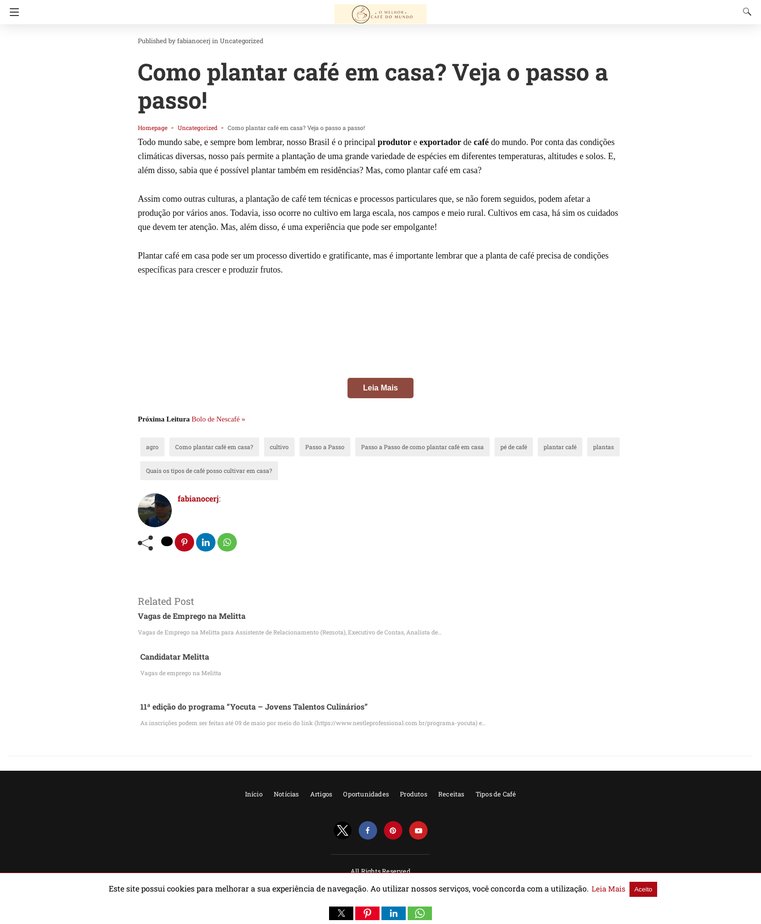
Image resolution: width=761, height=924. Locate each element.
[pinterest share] (185, 542)
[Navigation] (12, 12)
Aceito (605, 888)
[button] (341, 913)
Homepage (150, 127)
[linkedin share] (206, 542)
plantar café (508, 446)
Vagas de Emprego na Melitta (187, 616)
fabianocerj (186, 41)
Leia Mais (380, 388)
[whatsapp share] (228, 542)
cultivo (263, 446)
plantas (547, 446)
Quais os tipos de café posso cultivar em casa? (200, 470)
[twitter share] (167, 541)
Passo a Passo (304, 446)
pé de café (467, 446)
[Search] (745, 11)
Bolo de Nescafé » (218, 419)
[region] (380, 369)
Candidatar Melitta (172, 656)
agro (151, 446)
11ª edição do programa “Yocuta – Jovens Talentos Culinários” (243, 707)
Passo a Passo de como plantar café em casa (387, 446)
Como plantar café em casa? (205, 446)
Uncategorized (227, 41)
